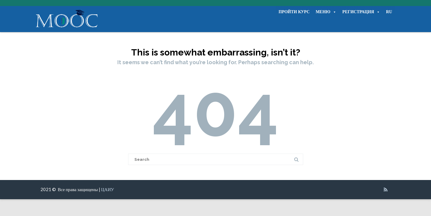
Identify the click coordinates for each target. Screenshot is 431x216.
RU (389, 12)
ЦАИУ (107, 189)
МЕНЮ (326, 12)
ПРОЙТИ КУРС (294, 12)
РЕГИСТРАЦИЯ (361, 12)
